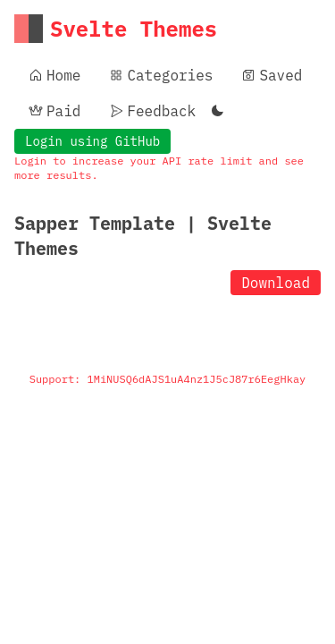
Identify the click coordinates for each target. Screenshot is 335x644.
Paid (54, 111)
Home (54, 75)
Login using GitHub (92, 141)
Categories (161, 75)
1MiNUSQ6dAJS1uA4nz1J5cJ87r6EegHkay (197, 379)
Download (275, 283)
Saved (271, 75)
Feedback (152, 111)
